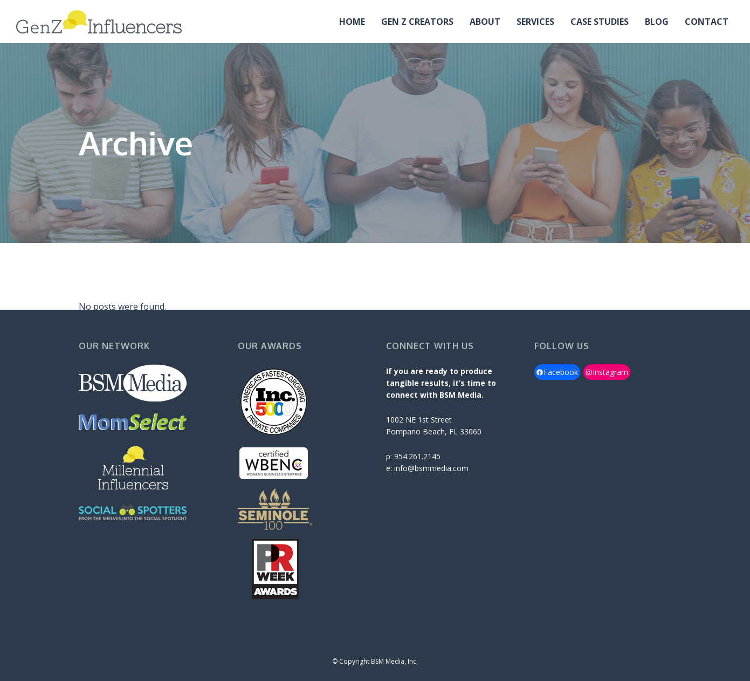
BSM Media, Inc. (394, 661)
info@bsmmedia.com (431, 468)
